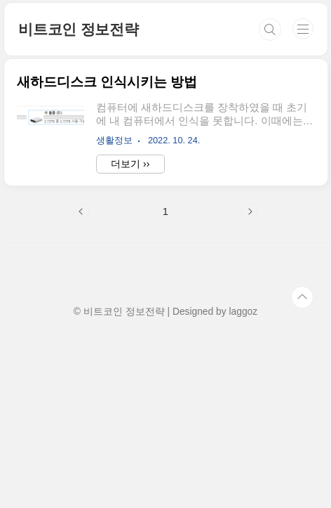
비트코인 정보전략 (78, 29)
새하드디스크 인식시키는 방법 (107, 81)
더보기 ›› (130, 163)
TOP (302, 297)
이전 (81, 211)
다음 (249, 211)
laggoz (243, 311)
